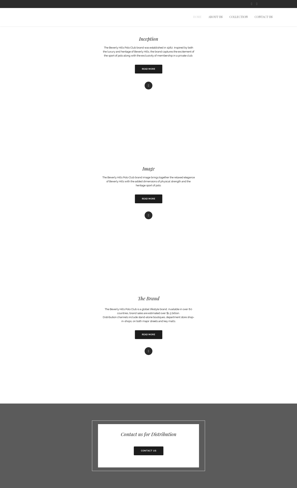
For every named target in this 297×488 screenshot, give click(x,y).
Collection (238, 17)
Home (197, 17)
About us (215, 17)
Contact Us (264, 17)
